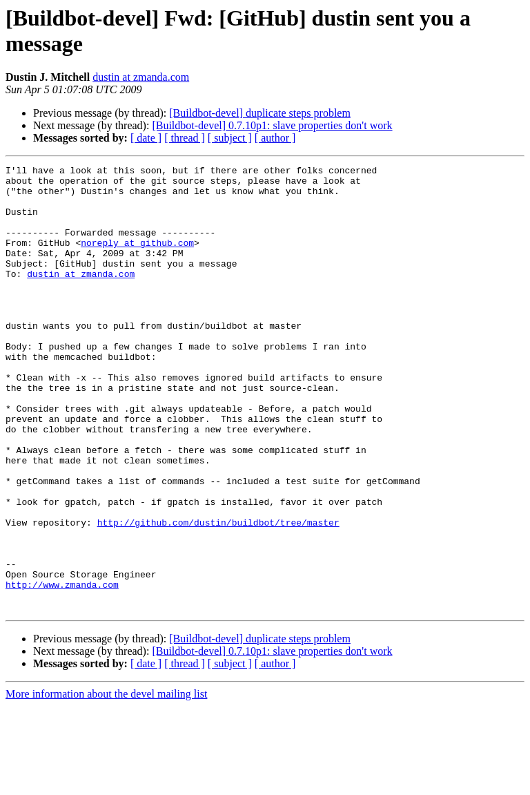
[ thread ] (184, 138)
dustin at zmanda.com (140, 77)
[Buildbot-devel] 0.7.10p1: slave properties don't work (272, 125)
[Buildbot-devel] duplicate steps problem (260, 113)
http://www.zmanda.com (62, 669)
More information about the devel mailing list (106, 783)
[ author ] (275, 138)
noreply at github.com (137, 259)
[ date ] (145, 138)
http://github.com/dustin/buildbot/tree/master (218, 594)
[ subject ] (230, 138)
